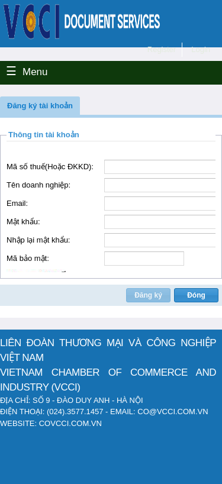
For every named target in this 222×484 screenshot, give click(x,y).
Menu (35, 72)
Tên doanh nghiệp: (38, 184)
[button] (40, 105)
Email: (17, 203)
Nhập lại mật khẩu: (38, 239)
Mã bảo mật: (28, 258)
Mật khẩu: (23, 221)
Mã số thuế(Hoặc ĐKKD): (50, 166)
